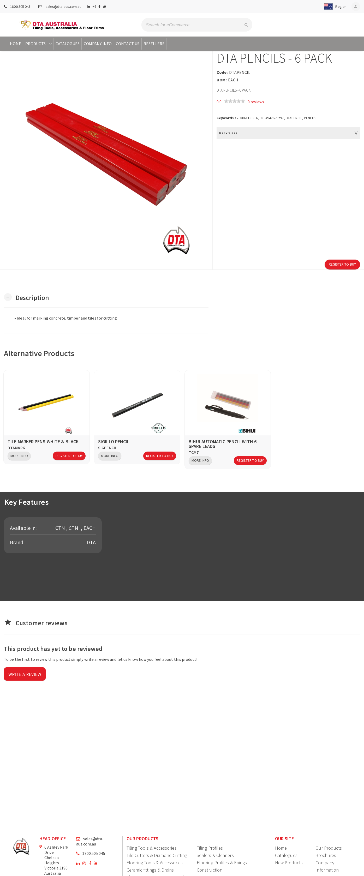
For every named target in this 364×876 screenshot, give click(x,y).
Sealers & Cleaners (215, 855)
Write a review (25, 674)
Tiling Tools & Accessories (152, 848)
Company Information (327, 866)
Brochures (325, 855)
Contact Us (127, 43)
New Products (289, 863)
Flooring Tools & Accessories (155, 863)
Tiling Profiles (210, 848)
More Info (19, 455)
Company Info (98, 43)
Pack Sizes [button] (228, 133)
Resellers (154, 43)
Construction (209, 870)
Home (15, 43)
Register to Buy (342, 264)
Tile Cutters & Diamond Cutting (157, 855)
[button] (333, 6)
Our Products (328, 848)
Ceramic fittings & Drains (150, 870)
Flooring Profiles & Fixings (222, 863)
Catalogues (68, 43)
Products (39, 43)
